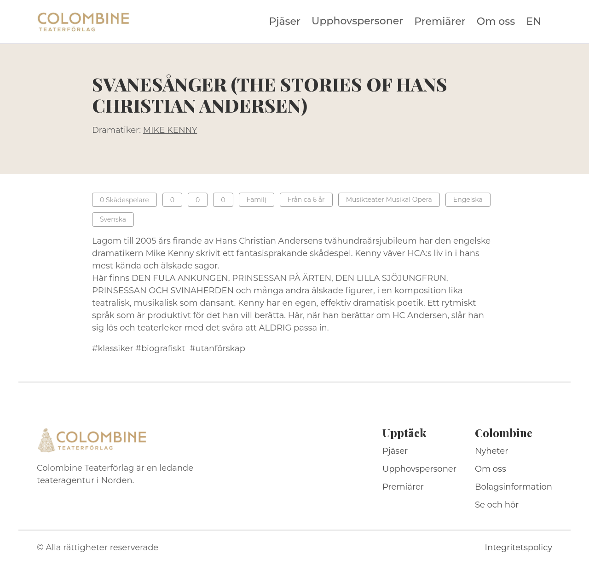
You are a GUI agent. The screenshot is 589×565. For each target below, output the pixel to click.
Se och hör (497, 505)
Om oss (496, 22)
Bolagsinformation (513, 487)
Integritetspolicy (518, 547)
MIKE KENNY (170, 130)
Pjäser (285, 22)
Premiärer (440, 22)
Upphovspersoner (357, 21)
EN (533, 22)
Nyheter (491, 451)
